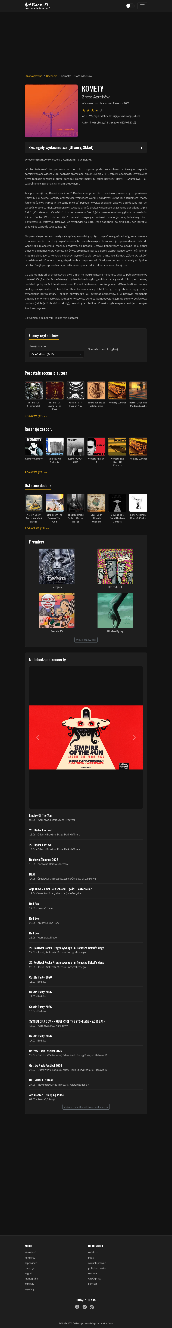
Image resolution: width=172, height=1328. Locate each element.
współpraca (94, 1278)
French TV (57, 631)
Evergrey (57, 586)
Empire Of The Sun (40, 815)
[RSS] (92, 1307)
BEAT (32, 874)
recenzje (30, 1268)
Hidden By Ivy (115, 631)
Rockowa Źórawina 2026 (43, 859)
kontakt (92, 1283)
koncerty (30, 1257)
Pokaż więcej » (35, 416)
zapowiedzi (31, 1262)
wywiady (29, 1289)
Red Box (34, 903)
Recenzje (51, 75)
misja (91, 1257)
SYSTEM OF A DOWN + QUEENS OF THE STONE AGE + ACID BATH (67, 1021)
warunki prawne (97, 1262)
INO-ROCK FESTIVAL (41, 1080)
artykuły (29, 1283)
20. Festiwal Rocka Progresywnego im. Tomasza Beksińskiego (66, 947)
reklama (92, 1273)
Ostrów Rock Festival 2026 (45, 1050)
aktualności (31, 1252)
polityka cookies (97, 1268)
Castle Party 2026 (40, 977)
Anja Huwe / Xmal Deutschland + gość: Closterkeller (60, 888)
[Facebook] (77, 1307)
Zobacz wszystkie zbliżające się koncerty (86, 1106)
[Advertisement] (86, 40)
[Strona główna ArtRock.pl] (37, 5)
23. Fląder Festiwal (40, 830)
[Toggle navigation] (142, 5)
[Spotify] (85, 1307)
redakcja (93, 1252)
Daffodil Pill (115, 586)
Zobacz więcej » (36, 528)
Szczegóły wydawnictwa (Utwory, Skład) (61, 147)
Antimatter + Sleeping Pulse (46, 1094)
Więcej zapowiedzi (86, 639)
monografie (31, 1278)
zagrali (28, 1273)
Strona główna (33, 75)
